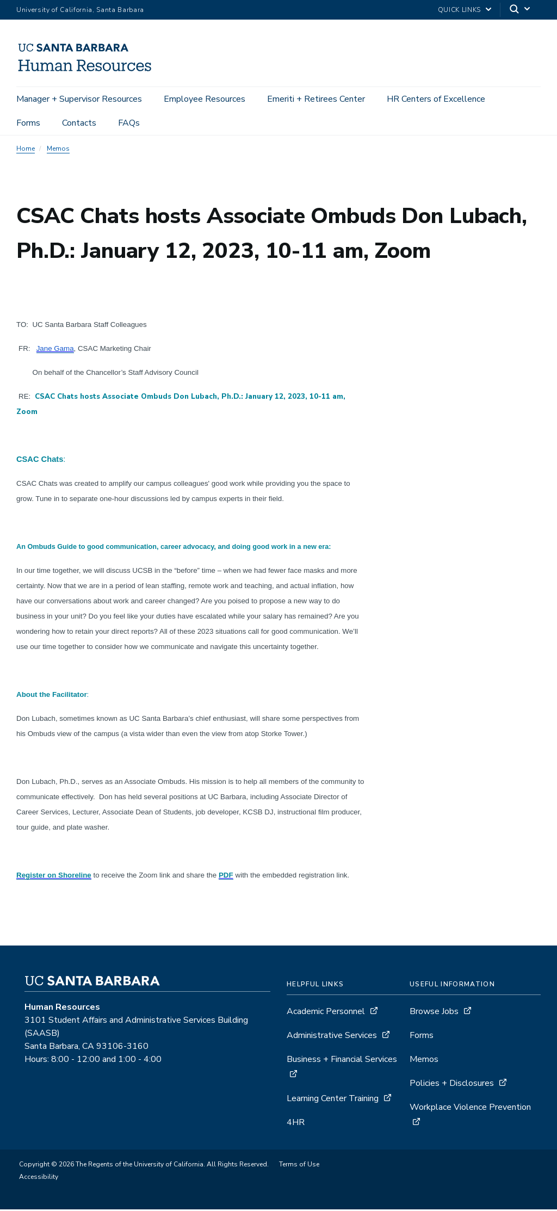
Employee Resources (204, 99)
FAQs (129, 123)
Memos (58, 150)
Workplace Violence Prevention (470, 1109)
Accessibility (38, 1178)
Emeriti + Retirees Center (316, 99)
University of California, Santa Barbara (80, 9)
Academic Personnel (326, 1013)
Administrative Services (332, 1037)
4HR (296, 1124)
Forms (28, 123)
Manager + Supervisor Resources (79, 99)
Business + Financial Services (342, 1061)
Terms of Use (299, 1165)
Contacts (79, 123)
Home (25, 150)
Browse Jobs (434, 1013)
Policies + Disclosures (452, 1085)
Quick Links (459, 9)
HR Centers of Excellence (436, 99)
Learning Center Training (333, 1100)
